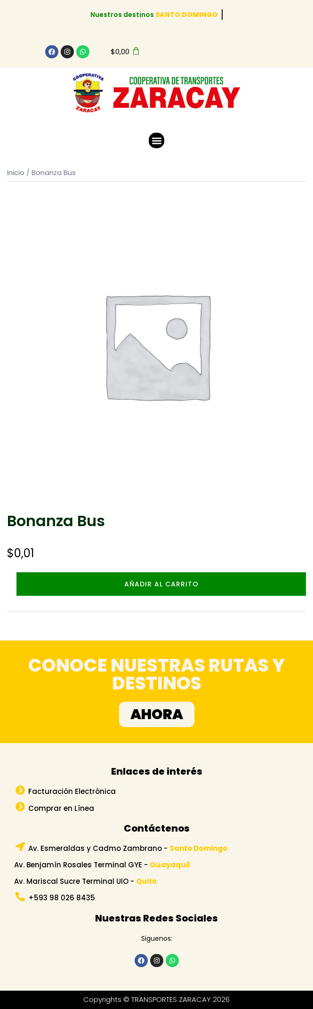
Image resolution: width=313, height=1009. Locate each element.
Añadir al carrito (161, 584)
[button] (156, 140)
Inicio (15, 172)
